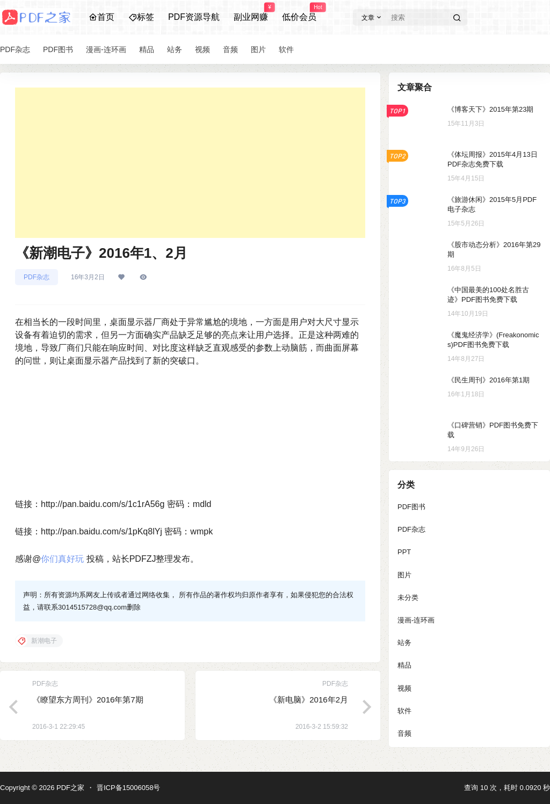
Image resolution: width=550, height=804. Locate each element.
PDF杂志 (36, 277)
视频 (404, 688)
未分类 (407, 597)
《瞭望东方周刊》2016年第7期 (87, 699)
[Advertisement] (190, 163)
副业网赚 (251, 12)
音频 (404, 733)
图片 (404, 575)
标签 (141, 16)
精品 (404, 665)
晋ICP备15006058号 (129, 788)
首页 (101, 16)
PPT (404, 552)
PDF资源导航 (194, 16)
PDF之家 (69, 788)
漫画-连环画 (416, 620)
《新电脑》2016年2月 (308, 699)
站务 (404, 643)
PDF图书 (411, 507)
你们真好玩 (62, 558)
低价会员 (299, 12)
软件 (404, 711)
